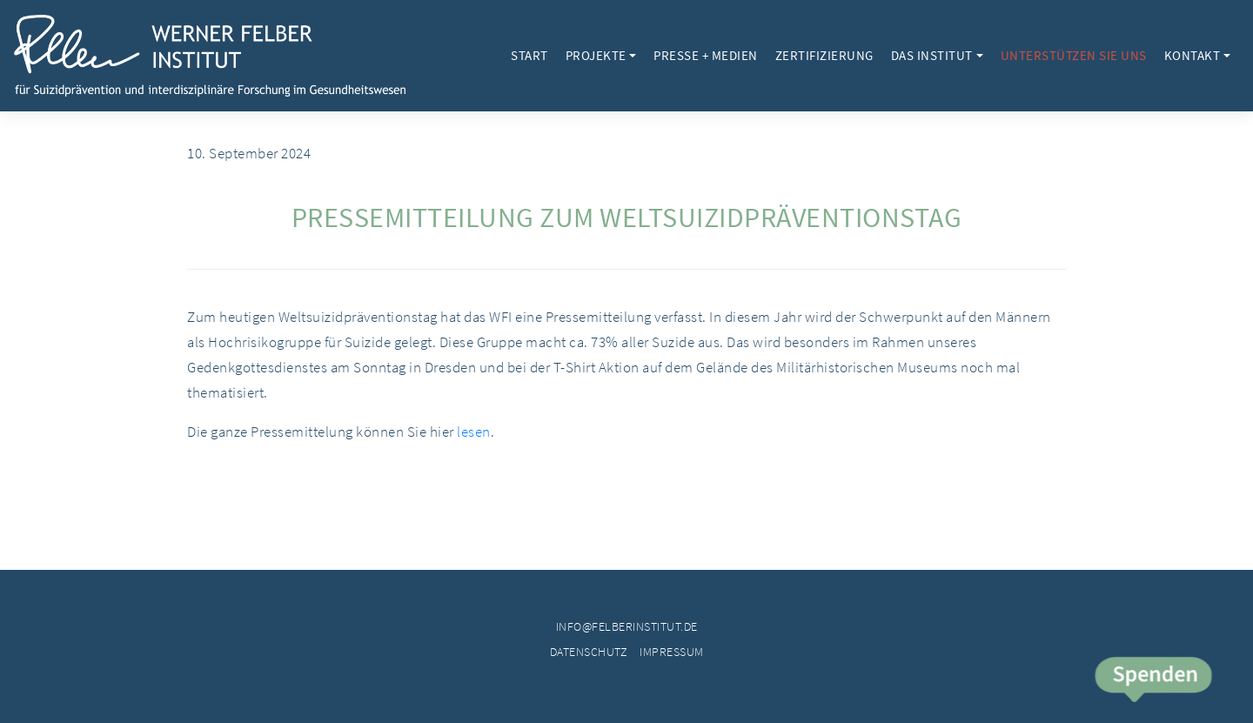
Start (529, 55)
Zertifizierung (824, 55)
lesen (474, 431)
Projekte (596, 55)
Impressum (672, 651)
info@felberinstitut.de (627, 626)
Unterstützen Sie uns (1074, 55)
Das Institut (932, 55)
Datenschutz (589, 651)
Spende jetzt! (1153, 681)
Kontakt (1192, 55)
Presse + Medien (705, 55)
